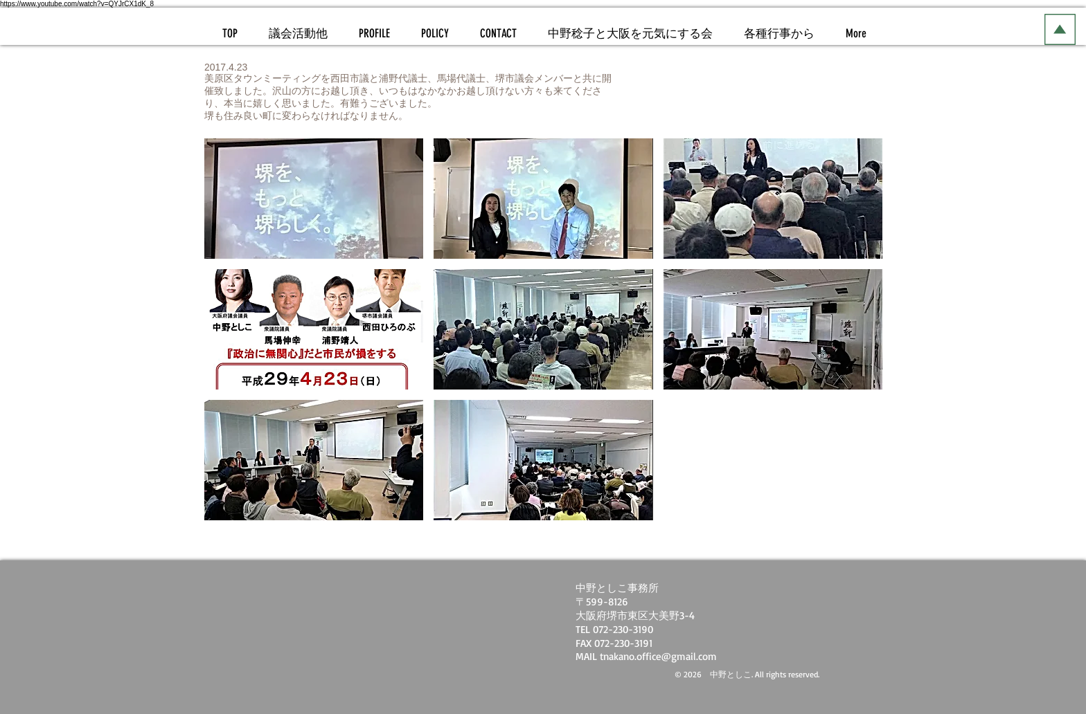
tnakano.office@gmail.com (658, 656)
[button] (313, 198)
